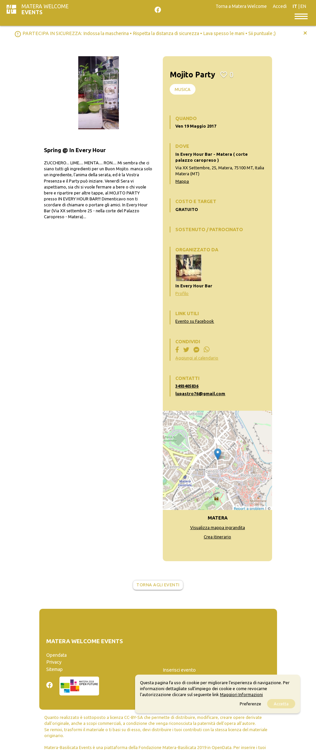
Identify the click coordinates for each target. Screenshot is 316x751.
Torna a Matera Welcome (241, 6)
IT (295, 6)
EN (303, 6)
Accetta (281, 703)
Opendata (56, 655)
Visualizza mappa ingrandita (217, 527)
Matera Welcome (45, 9)
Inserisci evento (179, 670)
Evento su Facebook (194, 321)
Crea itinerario (217, 536)
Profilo (182, 293)
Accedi (280, 6)
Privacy (53, 662)
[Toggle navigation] (301, 15)
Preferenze (250, 703)
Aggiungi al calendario (196, 357)
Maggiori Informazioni (241, 694)
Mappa (182, 181)
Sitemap (54, 669)
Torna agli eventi (158, 584)
